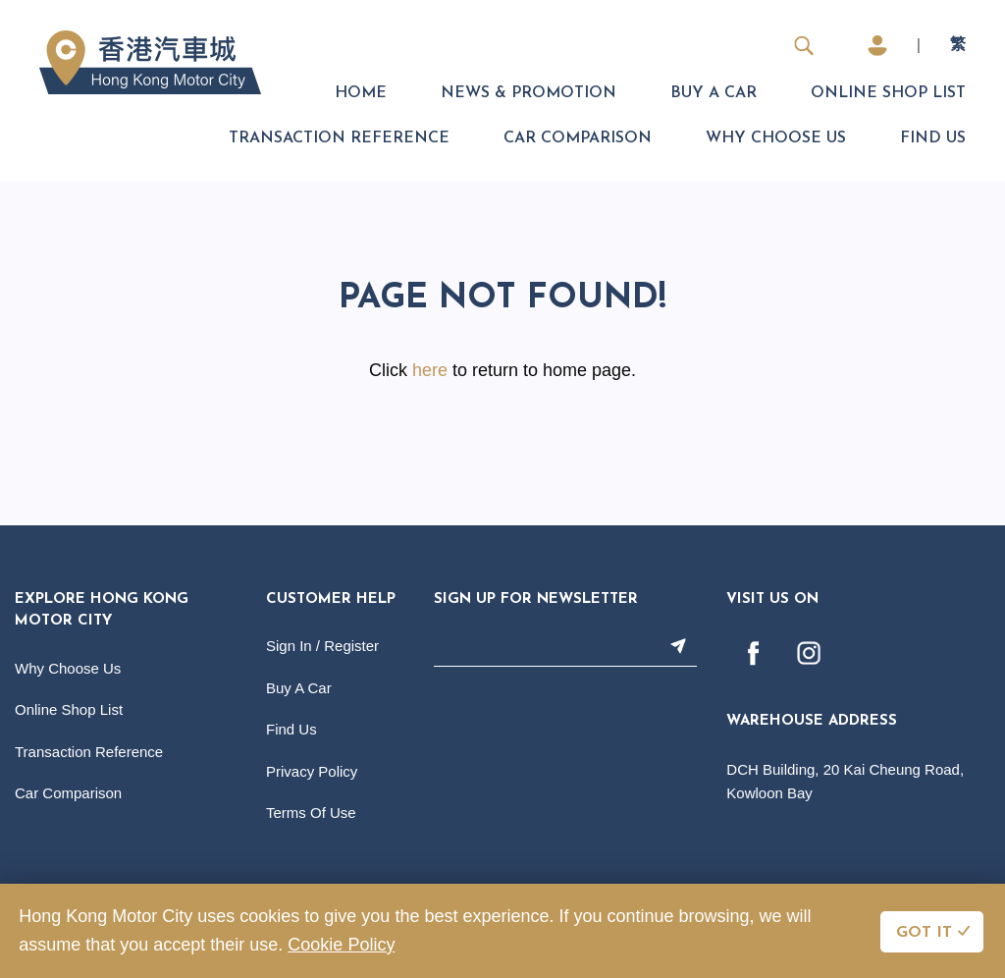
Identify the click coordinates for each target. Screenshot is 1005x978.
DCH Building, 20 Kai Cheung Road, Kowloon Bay (845, 781)
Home (361, 93)
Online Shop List (888, 93)
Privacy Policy (311, 771)
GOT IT (924, 933)
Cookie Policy (341, 944)
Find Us (933, 138)
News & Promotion (528, 93)
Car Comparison (577, 138)
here (430, 370)
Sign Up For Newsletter (536, 599)
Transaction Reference (339, 138)
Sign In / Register (322, 645)
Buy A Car (713, 93)
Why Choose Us (776, 138)
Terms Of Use (311, 812)
